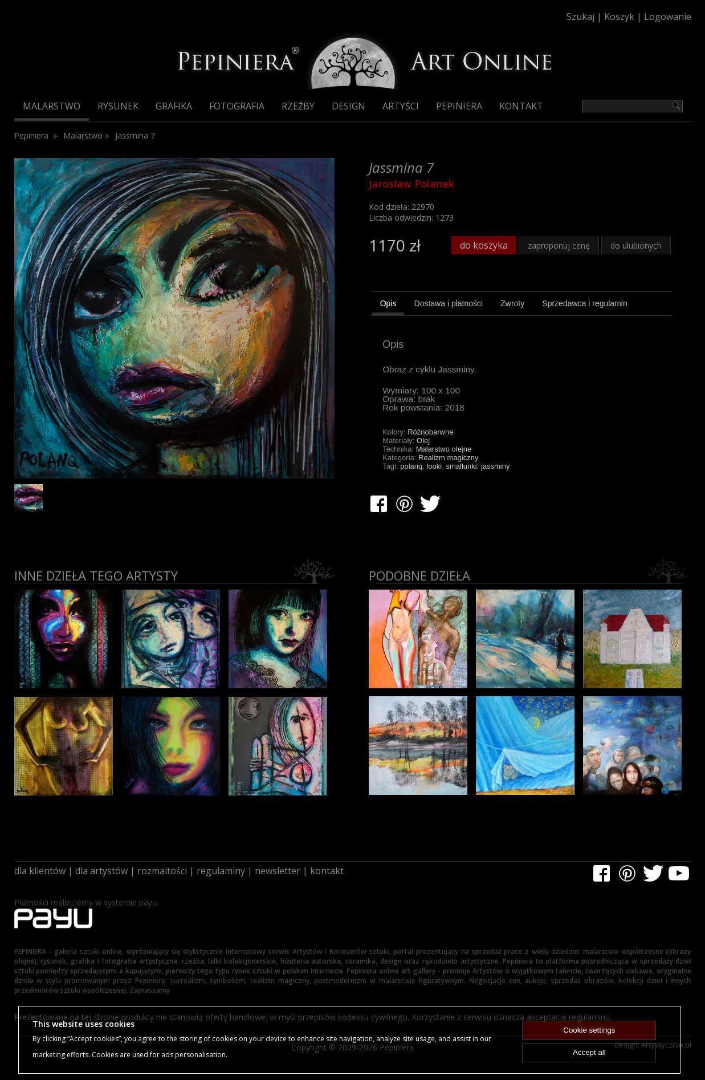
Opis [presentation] (388, 303)
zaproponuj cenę (559, 245)
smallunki (461, 466)
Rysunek (117, 106)
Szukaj (580, 16)
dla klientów (40, 870)
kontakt (327, 870)
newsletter (277, 870)
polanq (411, 466)
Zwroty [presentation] (512, 303)
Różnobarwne (430, 432)
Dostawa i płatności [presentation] (448, 303)
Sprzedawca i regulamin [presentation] (584, 303)
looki (434, 466)
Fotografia (236, 106)
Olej (423, 440)
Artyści (400, 106)
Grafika (174, 106)
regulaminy (221, 870)
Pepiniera (459, 106)
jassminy (495, 466)
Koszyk (619, 16)
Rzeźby (298, 106)
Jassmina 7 (135, 135)
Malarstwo (51, 106)
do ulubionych (636, 245)
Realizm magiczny (448, 457)
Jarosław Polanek (411, 183)
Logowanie (667, 16)
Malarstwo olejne (444, 449)
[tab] (388, 305)
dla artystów (101, 870)
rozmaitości (162, 870)
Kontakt (521, 106)
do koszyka (484, 245)
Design (348, 106)
